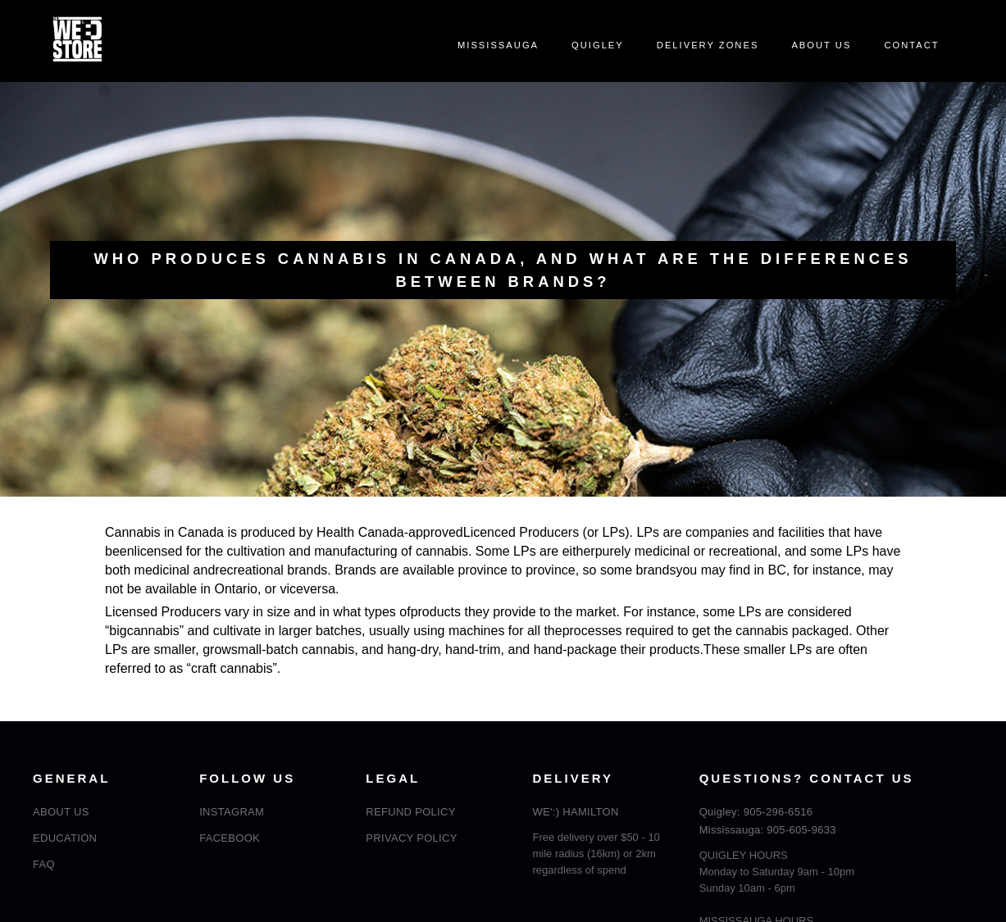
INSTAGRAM (231, 812)
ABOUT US (61, 812)
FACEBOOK (229, 838)
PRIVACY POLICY (411, 838)
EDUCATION (65, 838)
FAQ (44, 864)
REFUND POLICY (410, 812)
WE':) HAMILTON (576, 812)
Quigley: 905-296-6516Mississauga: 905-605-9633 (767, 821)
